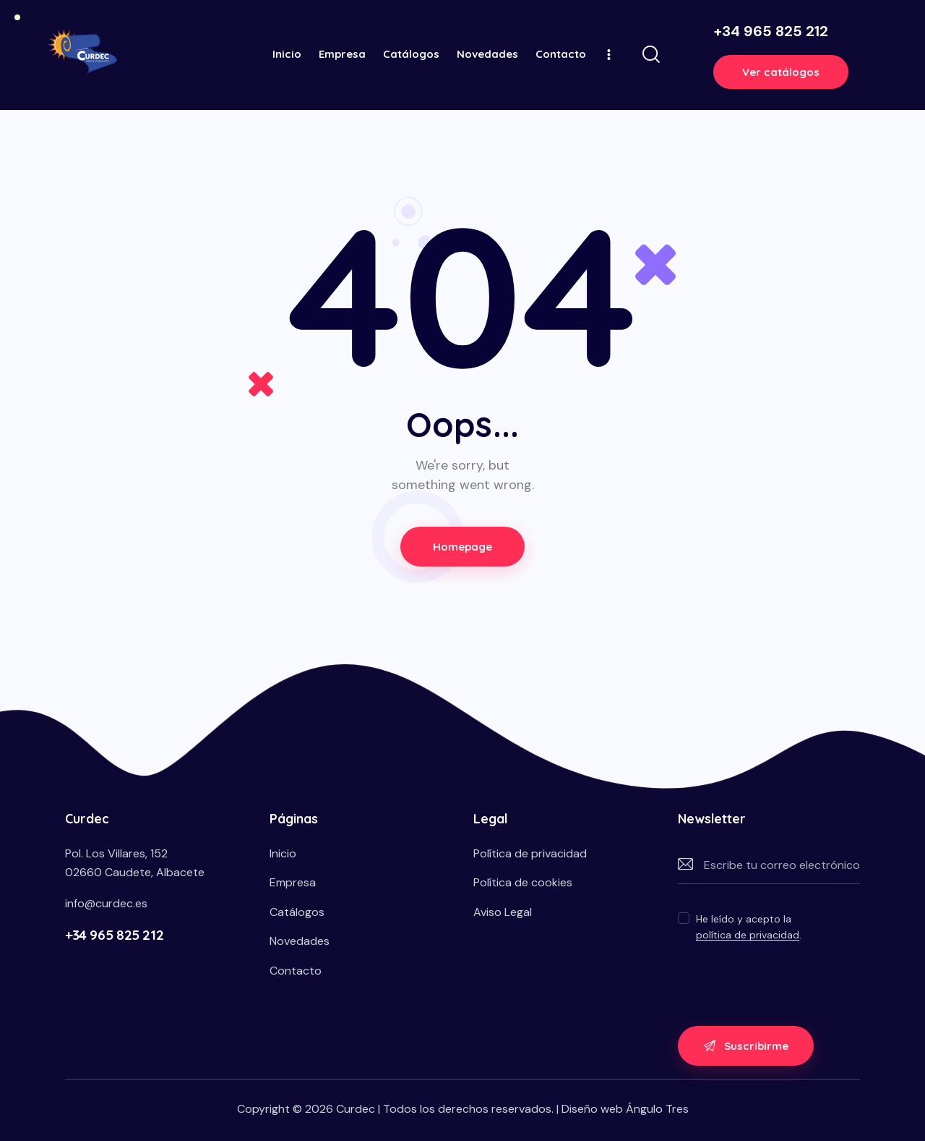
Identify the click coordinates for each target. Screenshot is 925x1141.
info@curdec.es (106, 903)
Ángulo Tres (657, 1108)
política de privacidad (747, 935)
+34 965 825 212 (114, 934)
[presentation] (788, 979)
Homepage (463, 546)
